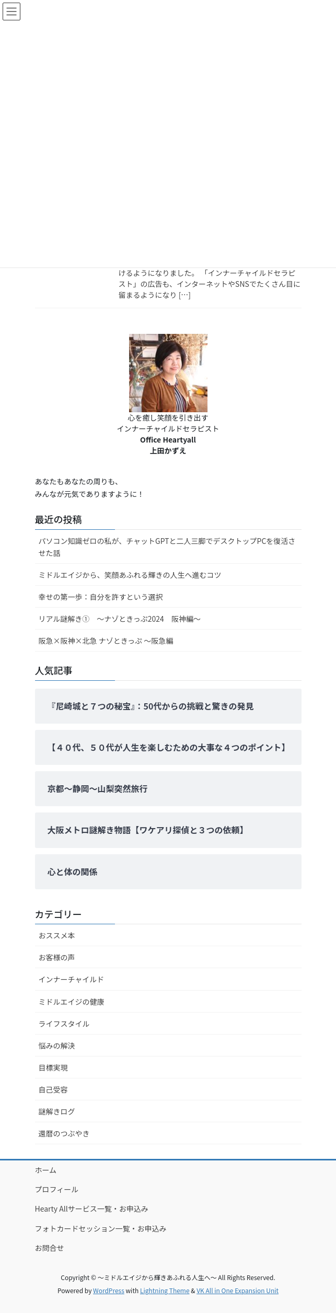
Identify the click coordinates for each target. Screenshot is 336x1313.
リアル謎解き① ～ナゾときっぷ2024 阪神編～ (120, 618)
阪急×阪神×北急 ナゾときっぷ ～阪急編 (106, 640)
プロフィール (57, 1189)
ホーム (46, 1170)
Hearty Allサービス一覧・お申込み (91, 1208)
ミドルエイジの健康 (72, 1001)
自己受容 (53, 1089)
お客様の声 (57, 957)
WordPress (108, 1290)
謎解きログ (57, 1111)
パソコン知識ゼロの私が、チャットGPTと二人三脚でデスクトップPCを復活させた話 (167, 547)
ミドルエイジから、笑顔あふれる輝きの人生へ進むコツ (130, 575)
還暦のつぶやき (64, 1133)
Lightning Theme (165, 1290)
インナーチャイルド (72, 979)
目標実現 (53, 1067)
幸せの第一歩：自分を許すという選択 (101, 596)
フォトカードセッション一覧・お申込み (101, 1228)
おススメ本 (57, 935)
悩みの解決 (57, 1045)
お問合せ (49, 1247)
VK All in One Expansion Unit (237, 1290)
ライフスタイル (64, 1023)
